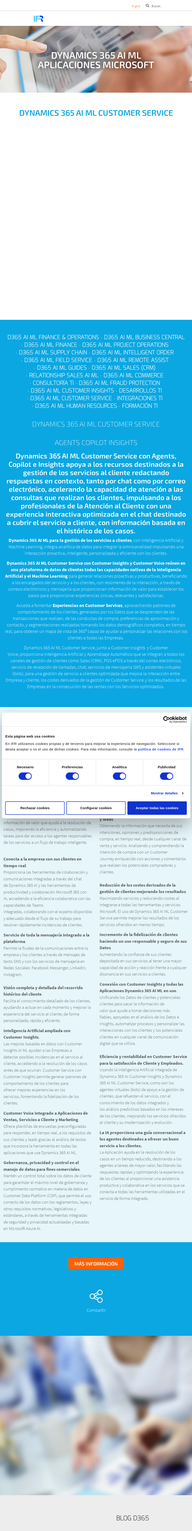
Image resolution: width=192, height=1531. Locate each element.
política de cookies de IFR (160, 749)
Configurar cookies (96, 808)
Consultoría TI (53, 383)
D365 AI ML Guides (62, 368)
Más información (96, 1263)
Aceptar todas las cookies (157, 808)
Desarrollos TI (140, 390)
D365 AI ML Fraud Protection (119, 383)
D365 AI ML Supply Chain (53, 352)
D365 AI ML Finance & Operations (53, 337)
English (136, 6)
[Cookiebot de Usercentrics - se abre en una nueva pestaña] (166, 719)
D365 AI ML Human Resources (76, 406)
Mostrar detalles (164, 793)
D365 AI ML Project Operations (125, 345)
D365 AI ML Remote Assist (132, 360)
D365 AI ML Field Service (58, 360)
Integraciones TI (139, 398)
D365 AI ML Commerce (133, 375)
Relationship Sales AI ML (63, 375)
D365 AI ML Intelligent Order (133, 352)
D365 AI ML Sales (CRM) (123, 368)
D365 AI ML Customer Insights (72, 390)
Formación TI (140, 406)
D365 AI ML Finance (50, 345)
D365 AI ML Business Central (144, 337)
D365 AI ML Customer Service (71, 398)
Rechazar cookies (35, 808)
